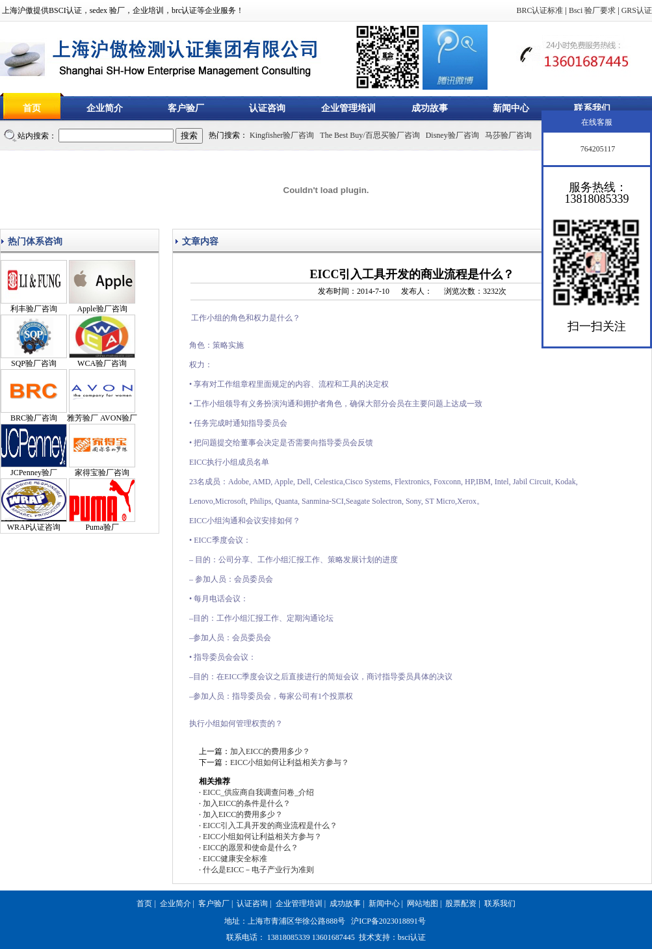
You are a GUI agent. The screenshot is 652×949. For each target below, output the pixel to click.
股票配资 (460, 903)
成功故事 (429, 108)
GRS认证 (636, 10)
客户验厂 (186, 108)
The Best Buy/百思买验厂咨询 (369, 135)
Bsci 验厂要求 (592, 10)
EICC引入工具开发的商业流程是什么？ (270, 825)
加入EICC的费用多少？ (270, 751)
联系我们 (592, 108)
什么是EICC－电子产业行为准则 (258, 869)
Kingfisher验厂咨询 (282, 135)
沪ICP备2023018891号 (388, 921)
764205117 (597, 148)
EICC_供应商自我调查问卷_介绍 (258, 792)
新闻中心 (511, 108)
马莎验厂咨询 (508, 135)
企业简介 (104, 108)
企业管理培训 (348, 108)
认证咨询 (267, 108)
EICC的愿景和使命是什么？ (250, 847)
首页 (32, 108)
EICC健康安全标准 (235, 858)
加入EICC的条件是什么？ (247, 803)
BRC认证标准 (539, 10)
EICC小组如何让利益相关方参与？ (289, 762)
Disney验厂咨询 (452, 135)
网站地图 (422, 903)
